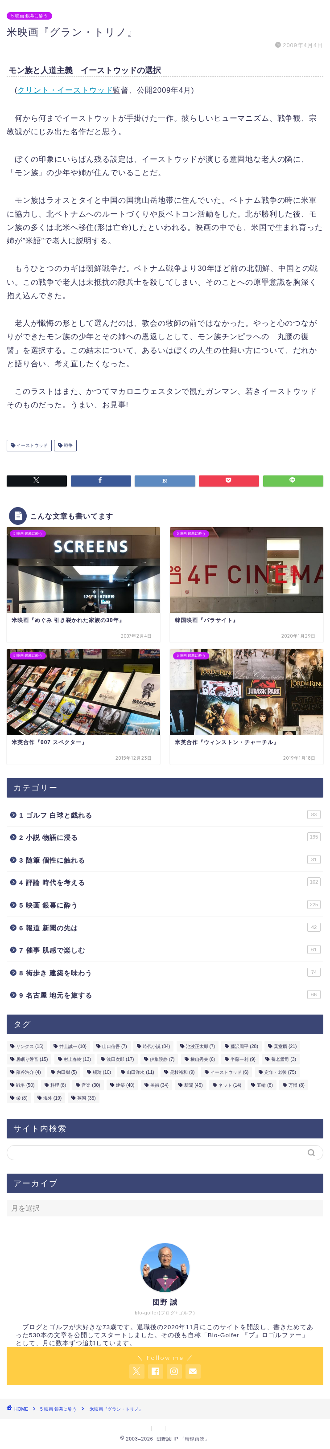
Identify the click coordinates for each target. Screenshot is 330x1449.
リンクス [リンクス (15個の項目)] (29, 1046)
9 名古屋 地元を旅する (170, 994)
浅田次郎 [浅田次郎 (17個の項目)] (120, 1059)
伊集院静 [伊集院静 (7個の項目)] (162, 1059)
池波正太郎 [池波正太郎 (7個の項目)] (200, 1046)
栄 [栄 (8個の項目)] (22, 1098)
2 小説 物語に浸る (170, 836)
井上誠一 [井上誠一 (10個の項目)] (73, 1046)
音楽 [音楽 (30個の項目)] (91, 1085)
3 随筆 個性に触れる (170, 859)
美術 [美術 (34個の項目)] (159, 1085)
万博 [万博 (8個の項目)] (297, 1085)
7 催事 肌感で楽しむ (170, 949)
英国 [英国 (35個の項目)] (86, 1098)
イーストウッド (31, 445)
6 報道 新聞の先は (170, 927)
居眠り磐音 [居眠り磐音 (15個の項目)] (32, 1059)
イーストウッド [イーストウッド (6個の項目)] (229, 1072)
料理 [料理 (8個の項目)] (58, 1085)
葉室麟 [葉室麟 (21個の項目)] (285, 1046)
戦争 (67, 445)
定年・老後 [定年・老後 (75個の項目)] (280, 1072)
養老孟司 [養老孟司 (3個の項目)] (283, 1059)
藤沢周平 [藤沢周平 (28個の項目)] (244, 1046)
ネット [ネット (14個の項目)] (230, 1085)
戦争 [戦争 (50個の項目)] (25, 1085)
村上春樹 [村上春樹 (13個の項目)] (77, 1059)
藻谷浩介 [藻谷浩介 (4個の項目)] (28, 1072)
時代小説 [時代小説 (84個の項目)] (156, 1046)
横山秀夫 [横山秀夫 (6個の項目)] (202, 1059)
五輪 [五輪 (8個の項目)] (265, 1085)
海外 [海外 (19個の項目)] (52, 1098)
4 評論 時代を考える (170, 881)
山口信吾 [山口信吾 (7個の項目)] (114, 1046)
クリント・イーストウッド (65, 90)
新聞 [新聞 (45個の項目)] (193, 1085)
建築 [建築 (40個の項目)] (125, 1085)
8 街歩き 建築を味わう (170, 972)
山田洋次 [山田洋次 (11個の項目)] (140, 1072)
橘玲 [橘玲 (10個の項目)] (102, 1072)
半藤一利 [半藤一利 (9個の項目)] (243, 1059)
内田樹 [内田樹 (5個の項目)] (67, 1072)
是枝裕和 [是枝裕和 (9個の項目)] (182, 1072)
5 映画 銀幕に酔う (29, 15)
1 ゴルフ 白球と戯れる (170, 814)
